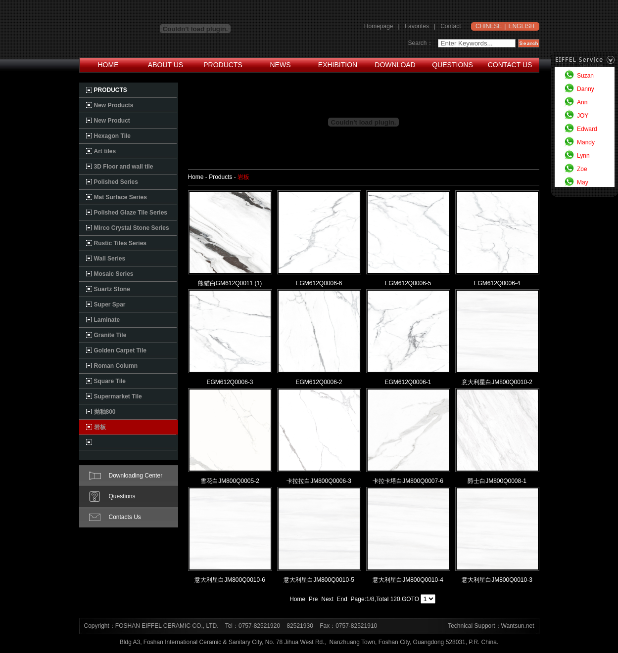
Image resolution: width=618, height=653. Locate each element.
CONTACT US (510, 65)
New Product (112, 120)
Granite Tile (110, 335)
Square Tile (110, 381)
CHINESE (488, 26)
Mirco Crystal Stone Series (131, 227)
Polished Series (116, 181)
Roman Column (116, 365)
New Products (114, 105)
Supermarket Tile (118, 396)
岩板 (100, 427)
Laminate (107, 319)
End (342, 599)
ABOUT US (165, 65)
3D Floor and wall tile (123, 166)
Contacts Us (125, 517)
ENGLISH (521, 26)
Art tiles (105, 151)
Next (327, 599)
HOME (108, 65)
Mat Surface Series (120, 197)
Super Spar (110, 304)
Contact (450, 26)
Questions (122, 496)
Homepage (378, 26)
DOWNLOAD (395, 65)
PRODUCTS (222, 65)
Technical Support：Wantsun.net (491, 625)
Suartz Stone (112, 289)
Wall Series (110, 258)
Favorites (417, 26)
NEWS (280, 65)
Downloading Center (136, 475)
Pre (313, 599)
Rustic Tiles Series (120, 243)
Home (297, 599)
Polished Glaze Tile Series (131, 212)
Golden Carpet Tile (120, 350)
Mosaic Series (114, 273)
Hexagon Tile (112, 135)
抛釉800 (105, 411)
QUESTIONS (452, 65)
